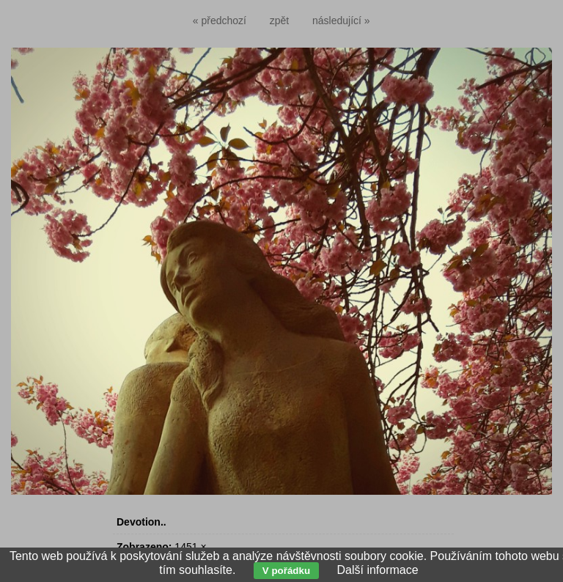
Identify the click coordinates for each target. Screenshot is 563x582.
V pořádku (286, 570)
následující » (341, 20)
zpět (279, 20)
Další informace (377, 570)
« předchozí (219, 20)
